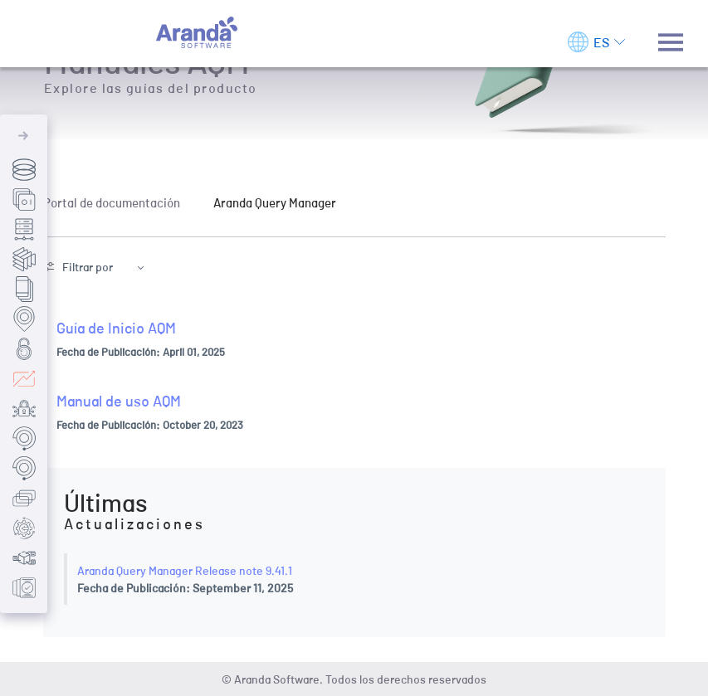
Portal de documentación (111, 202)
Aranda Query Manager (274, 202)
